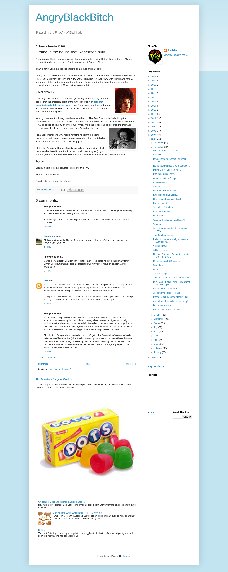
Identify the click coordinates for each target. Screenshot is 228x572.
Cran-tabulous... (160, 182)
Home (87, 364)
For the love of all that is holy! (167, 309)
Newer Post (42, 364)
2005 (154, 357)
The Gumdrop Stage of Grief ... (54, 379)
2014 (154, 106)
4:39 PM (48, 247)
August (157, 323)
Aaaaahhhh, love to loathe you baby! (170, 301)
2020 (154, 80)
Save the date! (160, 265)
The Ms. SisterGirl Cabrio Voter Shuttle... (172, 277)
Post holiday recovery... (164, 174)
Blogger (126, 556)
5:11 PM (48, 271)
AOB (46, 280)
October (158, 315)
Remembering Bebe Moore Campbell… (172, 166)
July (156, 327)
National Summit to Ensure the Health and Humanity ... (171, 255)
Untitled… (43, 530)
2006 (154, 139)
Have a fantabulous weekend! (167, 199)
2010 (154, 122)
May (156, 335)
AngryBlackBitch (74, 17)
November (159, 147)
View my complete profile (176, 55)
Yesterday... (158, 224)
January (158, 352)
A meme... (158, 186)
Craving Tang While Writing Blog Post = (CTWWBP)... (78, 513)
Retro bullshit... (160, 216)
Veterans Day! (160, 246)
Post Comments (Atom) (60, 369)
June (156, 331)
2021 (154, 76)
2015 (154, 101)
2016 (154, 97)
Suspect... (158, 154)
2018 (154, 89)
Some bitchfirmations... (164, 207)
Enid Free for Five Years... (165, 195)
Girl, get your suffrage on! (165, 289)
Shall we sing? (160, 273)
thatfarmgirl (50, 236)
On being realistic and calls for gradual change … (61, 502)
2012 (154, 114)
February (158, 348)
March (157, 344)
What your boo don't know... (166, 150)
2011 (154, 118)
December (159, 143)
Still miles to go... (161, 250)
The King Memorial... (163, 235)
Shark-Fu (172, 50)
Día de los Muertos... (163, 305)
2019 (154, 85)
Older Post (131, 364)
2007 (154, 135)
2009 (154, 126)
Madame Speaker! (162, 211)
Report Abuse (156, 366)
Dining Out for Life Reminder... (167, 170)
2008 (154, 131)
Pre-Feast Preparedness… (166, 191)
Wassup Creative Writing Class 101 (170, 220)
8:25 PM (48, 304)
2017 (154, 93)
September (159, 319)
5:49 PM (48, 351)
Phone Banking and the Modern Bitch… (172, 297)
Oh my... (157, 269)
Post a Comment (48, 357)
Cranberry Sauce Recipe (165, 178)
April (156, 340)
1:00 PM (48, 226)
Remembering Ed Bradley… (166, 261)
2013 (154, 110)
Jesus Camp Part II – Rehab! (167, 293)
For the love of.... (161, 203)
